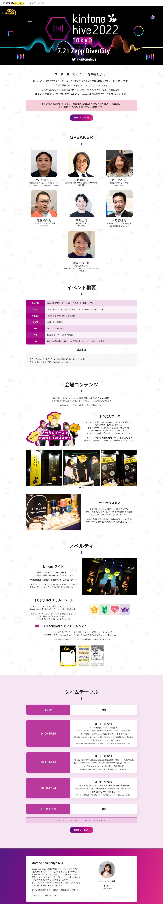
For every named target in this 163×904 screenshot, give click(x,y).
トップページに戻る (37, 3)
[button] (80, 487)
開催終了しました (81, 118)
